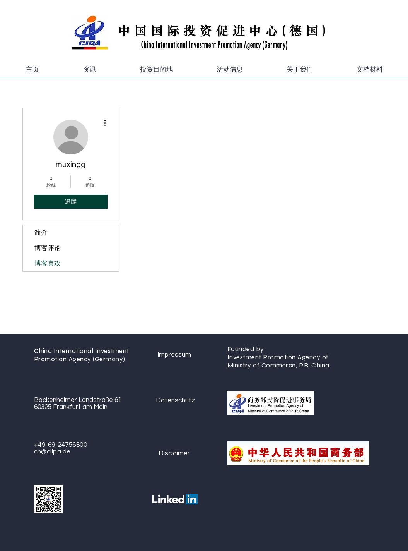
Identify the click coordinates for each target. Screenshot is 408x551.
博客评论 (47, 248)
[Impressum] (174, 354)
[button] (89, 69)
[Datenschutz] (175, 400)
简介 (41, 232)
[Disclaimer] (174, 453)
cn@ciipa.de (52, 451)
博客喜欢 (47, 263)
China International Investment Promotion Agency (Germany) (81, 355)
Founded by (246, 349)
